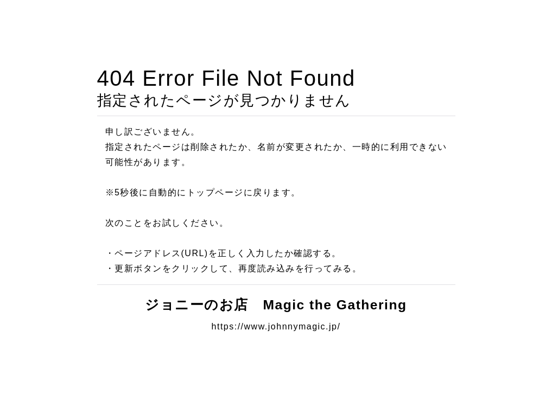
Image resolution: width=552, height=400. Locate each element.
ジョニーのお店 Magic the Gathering (283, 304)
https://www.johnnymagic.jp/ (276, 326)
